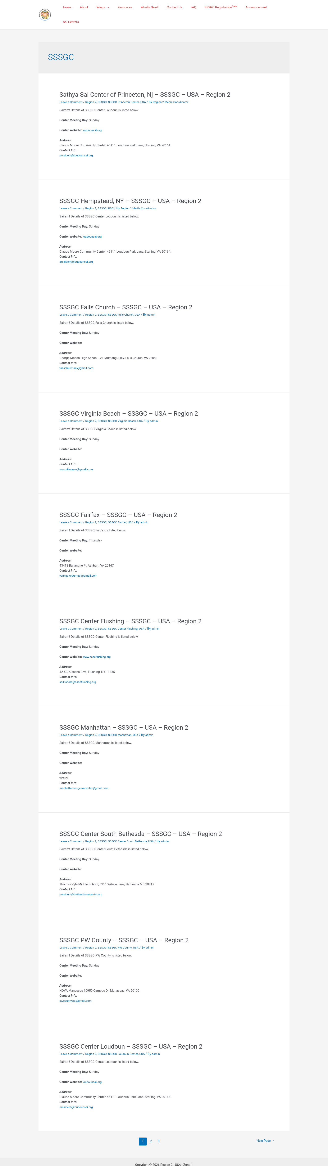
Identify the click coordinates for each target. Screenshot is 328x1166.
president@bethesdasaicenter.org (82, 884)
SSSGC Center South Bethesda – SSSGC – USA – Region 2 (140, 823)
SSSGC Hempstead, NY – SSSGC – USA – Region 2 (130, 190)
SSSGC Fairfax (122, 512)
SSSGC (106, 91)
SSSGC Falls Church (126, 304)
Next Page (264, 1131)
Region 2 (93, 91)
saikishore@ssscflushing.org (79, 671)
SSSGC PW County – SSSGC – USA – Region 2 (124, 929)
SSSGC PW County (125, 937)
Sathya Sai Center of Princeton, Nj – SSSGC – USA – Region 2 (145, 84)
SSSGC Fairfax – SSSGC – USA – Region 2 (118, 504)
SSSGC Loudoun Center (128, 1043)
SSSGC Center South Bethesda (133, 831)
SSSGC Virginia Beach (127, 410)
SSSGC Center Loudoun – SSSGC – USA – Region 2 (130, 1036)
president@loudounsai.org (77, 145)
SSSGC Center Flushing (128, 618)
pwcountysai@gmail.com (77, 990)
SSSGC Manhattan (125, 724)
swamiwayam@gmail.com (77, 459)
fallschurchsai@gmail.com (77, 357)
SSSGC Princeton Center (129, 91)
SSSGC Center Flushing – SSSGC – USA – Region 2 (130, 610)
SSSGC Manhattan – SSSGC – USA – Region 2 (123, 717)
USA (150, 91)
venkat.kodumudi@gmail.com (80, 565)
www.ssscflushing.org (98, 646)
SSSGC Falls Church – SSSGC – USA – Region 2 (125, 296)
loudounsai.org (93, 120)
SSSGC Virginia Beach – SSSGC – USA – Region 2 (128, 403)
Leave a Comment (72, 91)
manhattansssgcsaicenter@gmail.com (86, 777)
